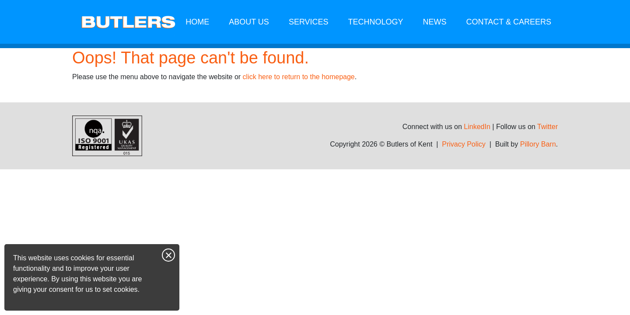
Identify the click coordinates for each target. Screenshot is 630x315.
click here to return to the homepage (299, 76)
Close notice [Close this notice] (168, 255)
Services (309, 22)
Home (197, 22)
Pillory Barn (538, 144)
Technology (375, 22)
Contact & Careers (508, 22)
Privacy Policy (464, 144)
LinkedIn (477, 126)
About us (249, 22)
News (435, 22)
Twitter (547, 126)
